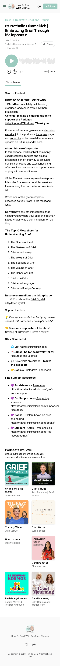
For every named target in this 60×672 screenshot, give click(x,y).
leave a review (40, 332)
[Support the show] (39, 6)
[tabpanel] (30, 266)
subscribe (15, 138)
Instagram (41, 134)
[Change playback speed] (21, 71)
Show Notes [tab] (13, 82)
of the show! (42, 328)
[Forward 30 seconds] (14, 71)
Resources (39, 385)
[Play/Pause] (11, 61)
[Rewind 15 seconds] (9, 71)
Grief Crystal (38, 299)
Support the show (15, 310)
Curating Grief (40, 563)
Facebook (45, 370)
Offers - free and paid (39, 427)
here (39, 142)
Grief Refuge (39, 488)
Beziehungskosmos (16, 598)
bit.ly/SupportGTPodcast (19, 123)
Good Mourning (40, 598)
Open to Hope (13, 539)
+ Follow (50, 6)
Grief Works (38, 527)
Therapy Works (13, 527)
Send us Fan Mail (15, 93)
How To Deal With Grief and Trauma (23, 6)
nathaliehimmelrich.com (33, 346)
